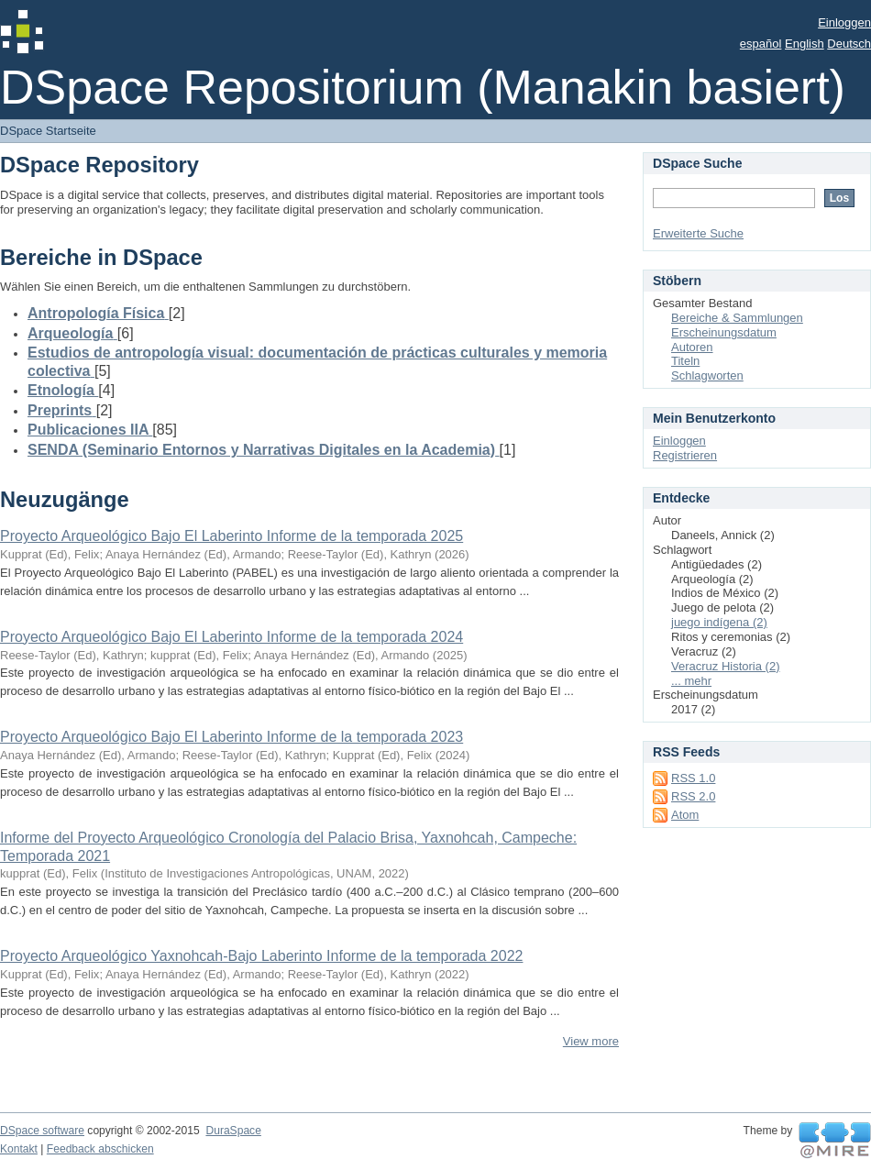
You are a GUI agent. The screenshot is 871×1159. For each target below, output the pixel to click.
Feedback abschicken (100, 1148)
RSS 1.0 (693, 778)
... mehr (691, 681)
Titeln (685, 361)
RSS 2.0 (693, 796)
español (761, 43)
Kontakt (19, 1148)
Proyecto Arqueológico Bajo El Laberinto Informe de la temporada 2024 (231, 637)
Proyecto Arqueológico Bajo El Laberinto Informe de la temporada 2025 (231, 536)
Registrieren (685, 455)
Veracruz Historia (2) (725, 666)
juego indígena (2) (719, 622)
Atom (685, 815)
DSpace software (42, 1130)
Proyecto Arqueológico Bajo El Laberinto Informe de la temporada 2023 (231, 737)
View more (591, 1041)
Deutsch (849, 43)
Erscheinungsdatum (724, 332)
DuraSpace (232, 1130)
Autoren (692, 347)
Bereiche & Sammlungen (737, 318)
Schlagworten (707, 375)
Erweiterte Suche (698, 233)
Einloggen (844, 22)
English (804, 43)
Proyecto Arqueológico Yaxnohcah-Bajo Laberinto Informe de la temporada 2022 (261, 956)
